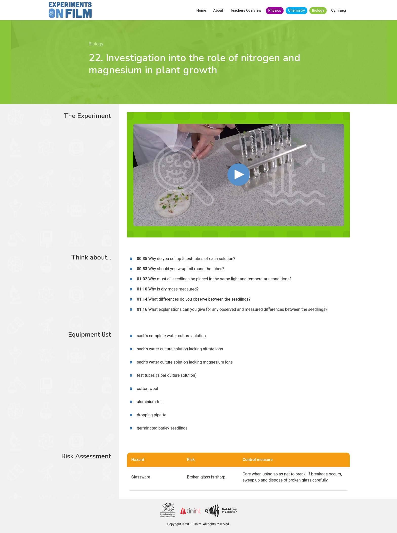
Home (201, 10)
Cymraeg (338, 10)
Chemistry (296, 10)
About (218, 10)
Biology (318, 10)
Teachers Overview (245, 10)
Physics (274, 10)
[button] (238, 174)
